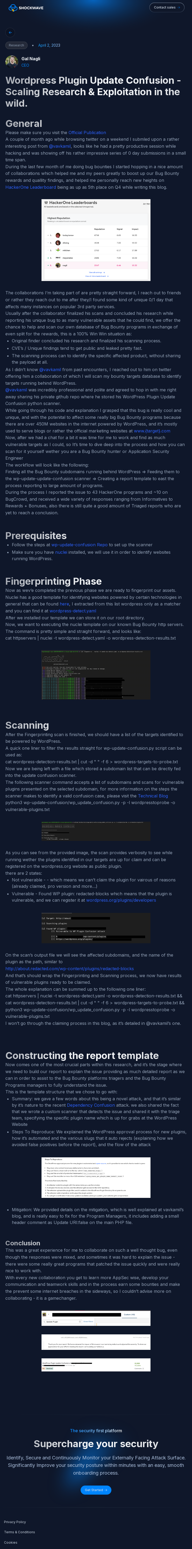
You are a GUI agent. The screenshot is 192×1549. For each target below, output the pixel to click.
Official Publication (87, 132)
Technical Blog (153, 795)
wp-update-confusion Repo (79, 544)
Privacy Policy (15, 1522)
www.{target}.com (152, 431)
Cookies (10, 1542)
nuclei (61, 552)
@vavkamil (60, 146)
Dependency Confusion (91, 1105)
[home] (24, 7)
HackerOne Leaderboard (30, 187)
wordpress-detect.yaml (73, 610)
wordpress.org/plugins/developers (121, 900)
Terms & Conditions (19, 1532)
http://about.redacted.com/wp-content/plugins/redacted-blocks (69, 968)
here (64, 604)
